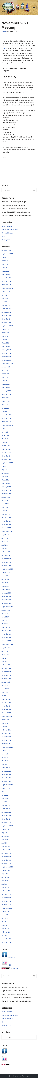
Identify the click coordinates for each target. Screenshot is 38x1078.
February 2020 (6, 449)
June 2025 (5, 261)
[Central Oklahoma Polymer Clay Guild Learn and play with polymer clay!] (8, 7)
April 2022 (5, 380)
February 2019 (6, 483)
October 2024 (6, 285)
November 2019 (7, 456)
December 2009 (7, 815)
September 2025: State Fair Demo (13, 205)
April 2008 (5, 884)
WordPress (25, 1076)
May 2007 (5, 922)
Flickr (7, 965)
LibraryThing (10, 968)
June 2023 (5, 333)
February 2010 (6, 809)
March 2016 (6, 586)
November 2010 (7, 778)
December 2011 (7, 737)
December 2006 (7, 939)
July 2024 (5, 295)
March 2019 (6, 480)
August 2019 (6, 466)
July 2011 (5, 754)
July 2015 (5, 613)
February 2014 (6, 665)
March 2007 (6, 928)
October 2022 (6, 360)
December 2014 (7, 634)
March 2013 (6, 696)
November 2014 (7, 637)
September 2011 (7, 747)
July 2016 (5, 576)
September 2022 (7, 363)
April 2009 (5, 843)
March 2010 (6, 805)
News (3, 236)
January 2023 (6, 350)
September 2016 (7, 569)
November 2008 (7, 860)
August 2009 (6, 829)
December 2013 (7, 672)
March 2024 (6, 305)
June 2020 (5, 435)
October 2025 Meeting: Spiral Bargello (14, 202)
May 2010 (5, 798)
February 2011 (6, 767)
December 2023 (7, 315)
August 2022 (6, 367)
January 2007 (6, 935)
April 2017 (5, 545)
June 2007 (5, 918)
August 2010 (6, 788)
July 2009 (5, 833)
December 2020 (7, 415)
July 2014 (5, 651)
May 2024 (5, 298)
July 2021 (5, 404)
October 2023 (6, 322)
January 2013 (6, 702)
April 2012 (5, 726)
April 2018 (5, 511)
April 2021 (5, 411)
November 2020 (7, 418)
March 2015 (6, 624)
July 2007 (5, 915)
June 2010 (5, 795)
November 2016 (7, 562)
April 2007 (5, 925)
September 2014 (7, 644)
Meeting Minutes (7, 233)
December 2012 (7, 706)
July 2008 (5, 874)
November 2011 (7, 740)
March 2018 (6, 514)
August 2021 (6, 401)
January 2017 (6, 555)
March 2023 (6, 343)
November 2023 (7, 319)
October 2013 (6, 678)
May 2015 (5, 620)
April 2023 (5, 339)
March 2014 (6, 661)
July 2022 (5, 370)
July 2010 (5, 791)
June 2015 (5, 617)
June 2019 (5, 473)
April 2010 (5, 802)
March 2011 (6, 764)
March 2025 (6, 271)
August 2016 (6, 572)
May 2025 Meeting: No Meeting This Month (16, 215)
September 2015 (7, 606)
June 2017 (5, 541)
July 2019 (5, 470)
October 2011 (6, 743)
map (4, 48)
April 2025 (5, 267)
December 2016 (7, 559)
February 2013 (6, 699)
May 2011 (5, 761)
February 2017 (6, 552)
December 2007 (7, 898)
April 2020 (5, 442)
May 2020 (5, 439)
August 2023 (6, 329)
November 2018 (7, 490)
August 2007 (6, 911)
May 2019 (5, 476)
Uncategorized (6, 240)
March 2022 (6, 384)
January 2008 (6, 894)
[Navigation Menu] (34, 7)
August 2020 (6, 428)
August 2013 (6, 682)
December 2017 (7, 521)
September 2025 (7, 254)
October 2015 (6, 603)
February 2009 (6, 850)
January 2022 (6, 391)
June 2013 (5, 689)
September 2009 (7, 826)
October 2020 (6, 422)
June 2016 (5, 579)
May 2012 (5, 723)
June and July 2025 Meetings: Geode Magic (16, 212)
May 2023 (5, 336)
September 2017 (7, 531)
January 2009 (6, 853)
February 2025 (6, 274)
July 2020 (5, 432)
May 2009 (5, 839)
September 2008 (7, 867)
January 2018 (6, 517)
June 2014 (5, 654)
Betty (4, 31)
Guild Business (7, 226)
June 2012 (5, 720)
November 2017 (7, 524)
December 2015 (7, 596)
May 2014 (5, 658)
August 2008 (6, 870)
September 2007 (7, 908)
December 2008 (7, 857)
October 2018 (6, 493)
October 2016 (6, 565)
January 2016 (6, 593)
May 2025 (5, 264)
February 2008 (6, 891)
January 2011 (6, 771)
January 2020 (6, 452)
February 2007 (6, 932)
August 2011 (6, 750)
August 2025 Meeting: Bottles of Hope (14, 208)
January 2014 (6, 668)
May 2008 (5, 880)
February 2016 (6, 589)
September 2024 (7, 288)
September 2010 (7, 785)
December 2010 (7, 774)
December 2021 (7, 394)
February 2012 (6, 730)
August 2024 (6, 291)
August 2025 (6, 257)
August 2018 (6, 497)
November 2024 (7, 281)
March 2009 (6, 846)
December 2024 (7, 278)
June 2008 (5, 877)
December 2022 (7, 353)
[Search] (17, 190)
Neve (10, 1076)
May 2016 (5, 583)
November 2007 (7, 901)
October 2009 (6, 822)
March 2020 (6, 446)
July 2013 (5, 685)
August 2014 (6, 648)
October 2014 (6, 641)
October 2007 (6, 904)
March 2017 (6, 548)
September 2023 (7, 326)
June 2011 (5, 757)
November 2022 (7, 356)
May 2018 (5, 507)
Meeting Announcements (10, 229)
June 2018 (5, 504)
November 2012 (7, 709)
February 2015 (6, 627)
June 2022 (5, 374)
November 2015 (7, 600)
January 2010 (6, 812)
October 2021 (6, 398)
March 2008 (6, 887)
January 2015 (6, 630)
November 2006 (7, 942)
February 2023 (6, 346)
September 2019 (7, 463)
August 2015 (6, 610)
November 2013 (7, 675)
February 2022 (6, 387)
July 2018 (5, 500)
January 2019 (6, 487)
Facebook (8, 957)
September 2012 (7, 716)
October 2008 (6, 863)
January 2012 (6, 733)
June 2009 (5, 836)
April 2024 (5, 302)
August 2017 (6, 535)
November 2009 (7, 819)
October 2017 (6, 528)
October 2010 (6, 781)
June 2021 (5, 408)
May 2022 (5, 377)
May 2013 (5, 692)
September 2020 (7, 425)
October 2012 (6, 713)
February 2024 (6, 309)
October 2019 (6, 459)
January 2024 (6, 312)
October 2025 (6, 250)
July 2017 (5, 538)
